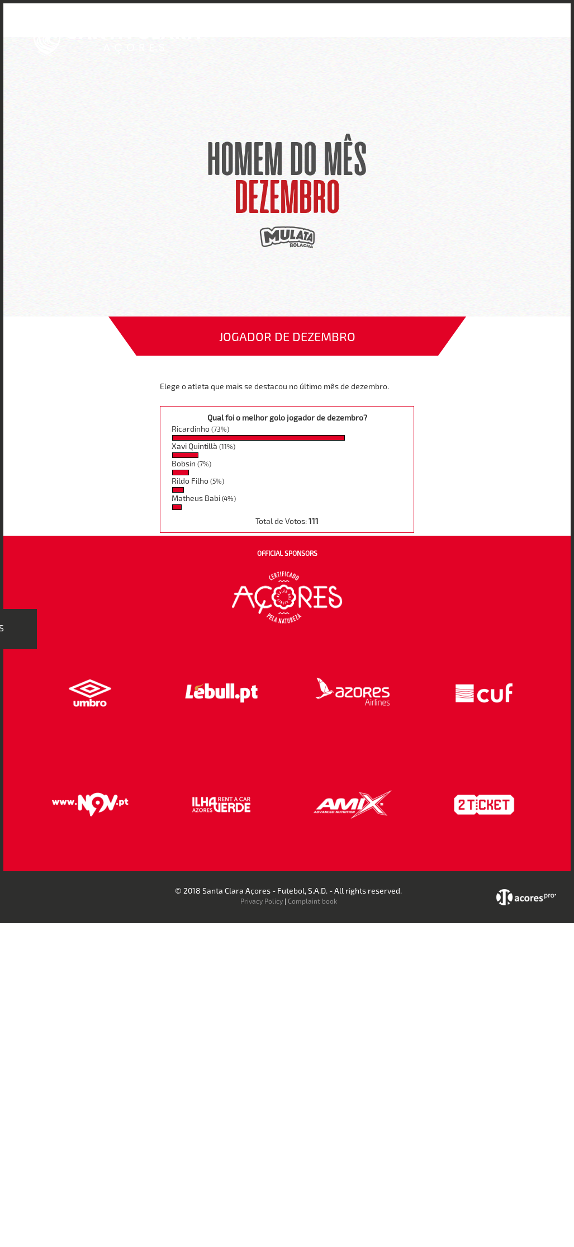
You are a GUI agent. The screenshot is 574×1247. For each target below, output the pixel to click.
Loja (384, 27)
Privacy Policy (261, 901)
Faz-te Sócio (429, 27)
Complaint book (312, 901)
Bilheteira (344, 27)
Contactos (486, 27)
